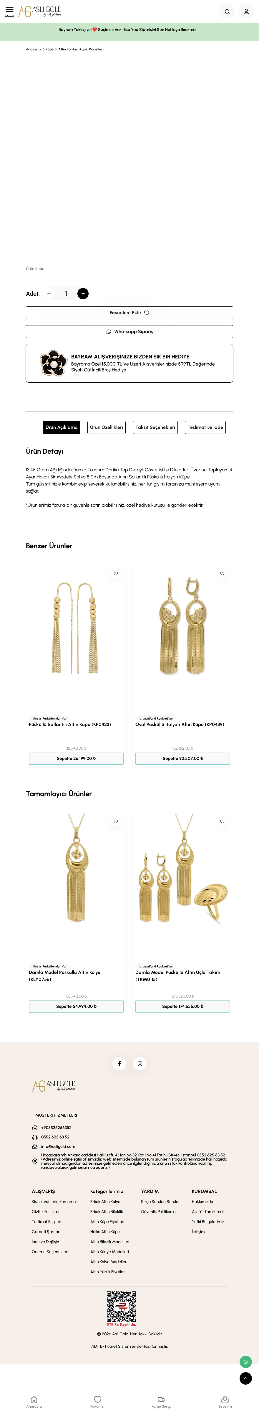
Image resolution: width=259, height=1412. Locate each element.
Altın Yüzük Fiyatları (108, 1273)
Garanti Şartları (46, 1232)
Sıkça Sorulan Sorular (160, 1202)
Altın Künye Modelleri (109, 1252)
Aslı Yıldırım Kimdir (208, 1212)
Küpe (50, 49)
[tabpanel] (129, 477)
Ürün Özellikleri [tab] (106, 427)
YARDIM (150, 1192)
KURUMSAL (204, 1192)
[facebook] (118, 1064)
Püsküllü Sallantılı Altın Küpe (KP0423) (70, 724)
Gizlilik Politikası (45, 1212)
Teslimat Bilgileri (46, 1222)
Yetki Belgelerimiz (208, 1222)
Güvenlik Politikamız (159, 1212)
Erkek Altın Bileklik (106, 1212)
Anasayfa (33, 49)
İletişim (198, 1232)
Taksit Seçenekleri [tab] (155, 427)
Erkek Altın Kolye (105, 1202)
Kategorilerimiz (106, 1192)
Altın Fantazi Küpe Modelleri (81, 49)
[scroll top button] (246, 1378)
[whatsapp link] (246, 1362)
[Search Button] (227, 11)
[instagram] (140, 1064)
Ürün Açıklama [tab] (62, 427)
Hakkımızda (202, 1202)
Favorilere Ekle (129, 312)
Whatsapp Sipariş (129, 331)
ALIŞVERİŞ (43, 1192)
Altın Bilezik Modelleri (109, 1242)
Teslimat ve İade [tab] (205, 427)
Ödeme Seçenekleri (50, 1252)
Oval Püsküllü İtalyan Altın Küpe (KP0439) (179, 724)
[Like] (115, 573)
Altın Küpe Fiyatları (107, 1222)
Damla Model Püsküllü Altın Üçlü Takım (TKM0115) (177, 976)
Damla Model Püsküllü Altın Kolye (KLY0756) (64, 976)
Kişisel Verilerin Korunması (55, 1202)
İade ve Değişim (46, 1242)
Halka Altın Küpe (105, 1232)
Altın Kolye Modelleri (108, 1262)
